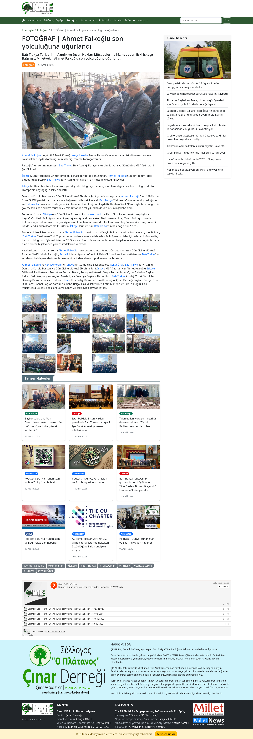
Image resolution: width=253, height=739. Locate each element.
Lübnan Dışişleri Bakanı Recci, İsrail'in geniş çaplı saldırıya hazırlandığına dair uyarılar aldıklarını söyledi (196, 114)
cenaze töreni (53, 264)
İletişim (118, 20)
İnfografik (105, 20)
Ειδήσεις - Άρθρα (54, 20)
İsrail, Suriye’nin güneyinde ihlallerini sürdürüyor (196, 152)
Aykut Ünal (94, 214)
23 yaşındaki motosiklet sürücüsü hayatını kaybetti (197, 93)
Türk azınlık (32, 204)
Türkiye (47, 214)
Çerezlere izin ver (166, 733)
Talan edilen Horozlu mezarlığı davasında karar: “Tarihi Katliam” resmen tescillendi (137, 422)
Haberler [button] (34, 20)
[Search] (201, 20)
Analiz (92, 20)
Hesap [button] (142, 20)
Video (83, 20)
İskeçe (74, 155)
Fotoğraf (72, 20)
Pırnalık (83, 155)
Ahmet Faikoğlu (31, 155)
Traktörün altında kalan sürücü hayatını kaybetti (196, 146)
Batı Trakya (65, 165)
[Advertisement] (197, 207)
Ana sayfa (28, 30)
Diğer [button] (130, 20)
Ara (227, 20)
